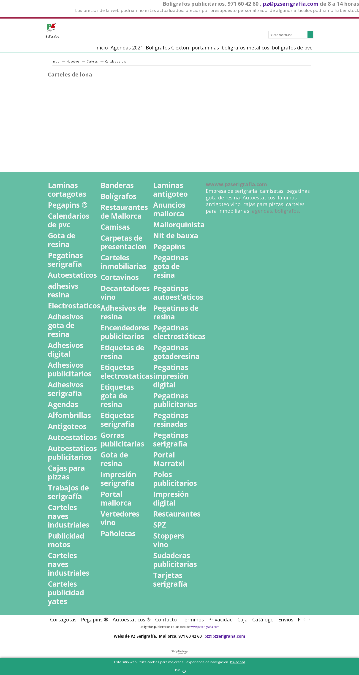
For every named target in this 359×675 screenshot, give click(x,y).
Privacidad (237, 662)
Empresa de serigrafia (231, 191)
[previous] (304, 619)
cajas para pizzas (263, 204)
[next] (309, 619)
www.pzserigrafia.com (204, 627)
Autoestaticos (259, 197)
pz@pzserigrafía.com (290, 3)
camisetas (271, 191)
